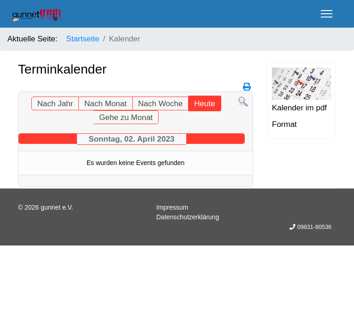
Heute (204, 103)
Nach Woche (160, 103)
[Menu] (326, 14)
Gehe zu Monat (126, 117)
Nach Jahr (55, 103)
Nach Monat (105, 103)
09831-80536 (314, 227)
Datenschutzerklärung (187, 217)
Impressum (172, 207)
